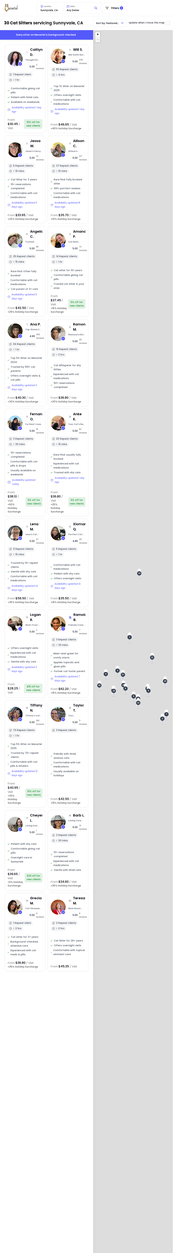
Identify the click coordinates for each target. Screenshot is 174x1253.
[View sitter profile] (25, 88)
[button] (129, 637)
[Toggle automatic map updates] (168, 23)
